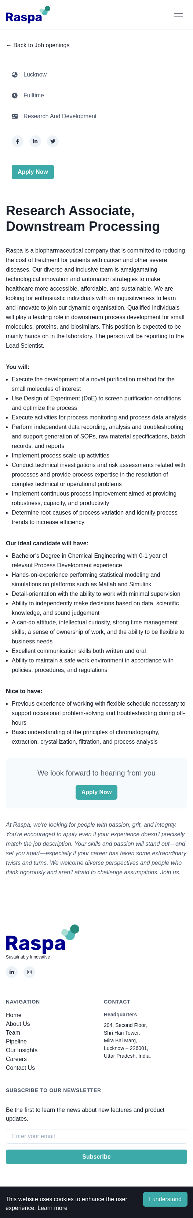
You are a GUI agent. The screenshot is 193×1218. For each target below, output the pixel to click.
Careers (16, 1059)
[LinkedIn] (35, 141)
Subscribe (96, 1157)
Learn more (52, 1208)
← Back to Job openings (37, 45)
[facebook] (17, 141)
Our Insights (21, 1050)
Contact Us (20, 1068)
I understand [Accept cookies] (165, 1199)
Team (13, 1033)
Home (14, 1015)
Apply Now (33, 172)
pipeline (16, 1041)
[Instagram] (29, 972)
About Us (18, 1024)
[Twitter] (53, 141)
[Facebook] (17, 141)
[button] (178, 14)
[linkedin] (35, 141)
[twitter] (53, 141)
